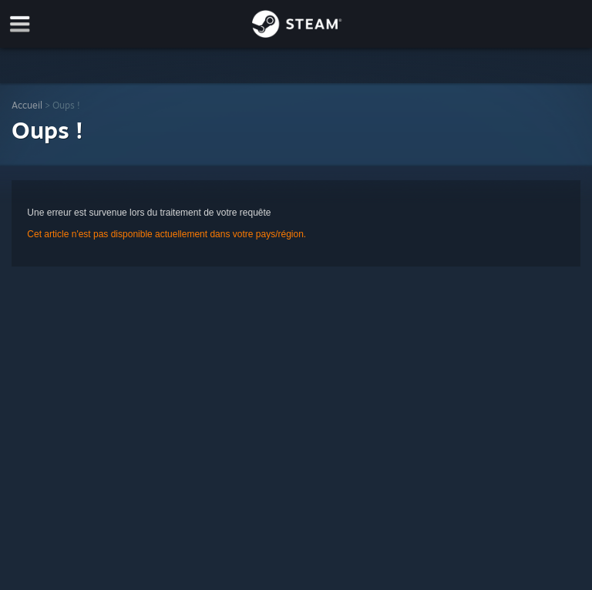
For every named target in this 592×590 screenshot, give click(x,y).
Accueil (27, 105)
